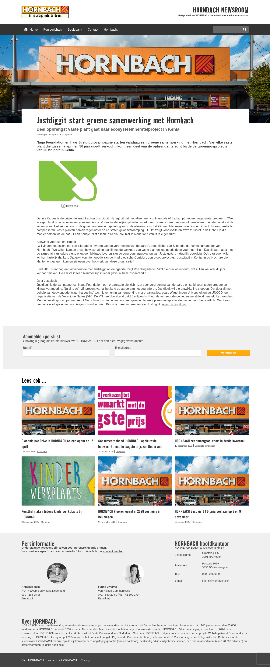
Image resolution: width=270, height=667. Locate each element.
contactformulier (113, 551)
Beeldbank (75, 29)
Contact (93, 29)
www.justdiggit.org (174, 304)
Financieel (210, 446)
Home (31, 29)
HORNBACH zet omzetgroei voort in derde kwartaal (209, 441)
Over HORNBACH (33, 660)
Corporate (67, 135)
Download (69, 205)
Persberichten (52, 29)
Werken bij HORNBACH (62, 660)
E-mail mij (27, 598)
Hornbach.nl (112, 29)
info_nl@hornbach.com (216, 580)
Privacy (85, 660)
